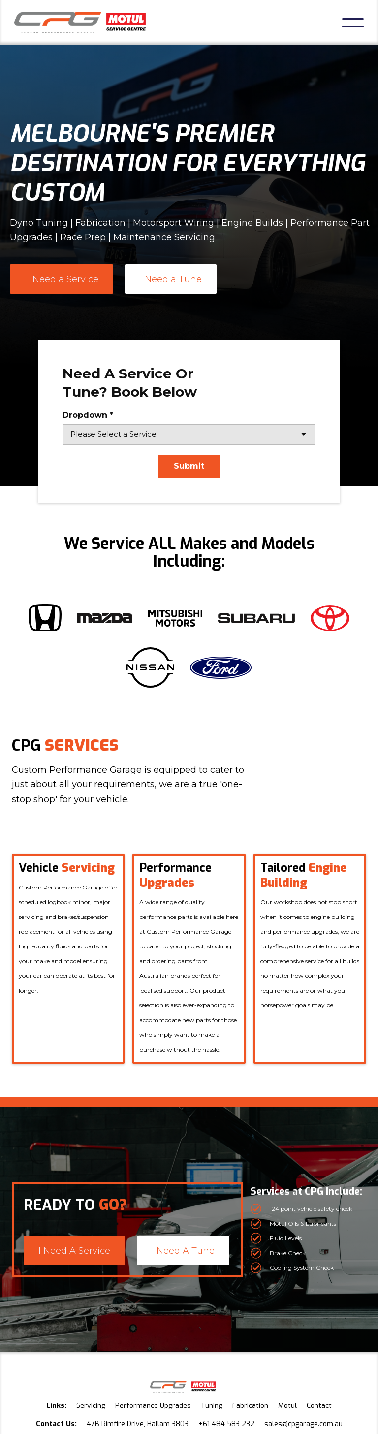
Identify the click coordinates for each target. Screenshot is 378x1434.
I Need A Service (74, 1250)
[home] (80, 22)
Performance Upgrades (153, 1405)
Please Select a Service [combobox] (113, 434)
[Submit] (189, 466)
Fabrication (250, 1405)
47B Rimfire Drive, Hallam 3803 (138, 1424)
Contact (319, 1405)
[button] (353, 22)
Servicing (90, 1405)
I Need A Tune (183, 1250)
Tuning (211, 1405)
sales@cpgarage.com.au (303, 1424)
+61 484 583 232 (226, 1424)
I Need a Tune (171, 279)
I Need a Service (63, 279)
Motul (287, 1405)
